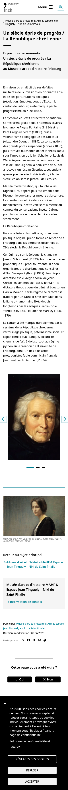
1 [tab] (30, 467)
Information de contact (26, 602)
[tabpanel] (34, 416)
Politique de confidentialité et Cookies (29, 744)
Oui (19, 679)
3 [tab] (43, 467)
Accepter (32, 782)
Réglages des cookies (32, 759)
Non (48, 679)
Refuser (32, 770)
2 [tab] (38, 467)
